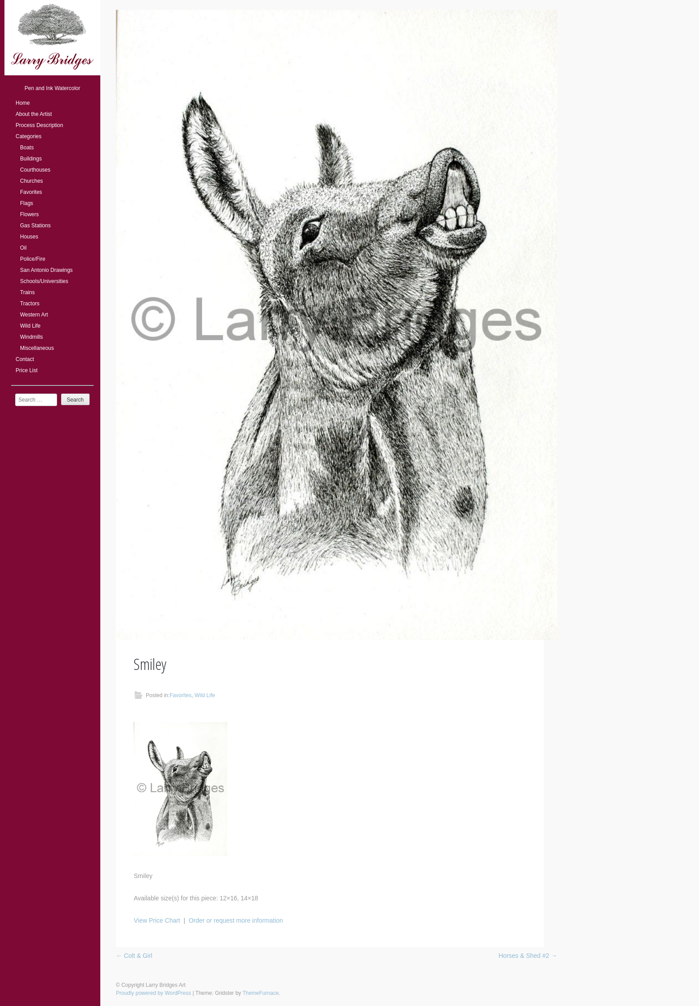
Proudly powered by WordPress (153, 993)
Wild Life (30, 326)
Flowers (29, 214)
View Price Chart (157, 920)
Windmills (31, 337)
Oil (23, 248)
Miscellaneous (37, 348)
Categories (28, 136)
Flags (26, 203)
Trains (27, 292)
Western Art (34, 315)
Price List (26, 370)
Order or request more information (236, 920)
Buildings (31, 159)
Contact (25, 359)
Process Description (39, 125)
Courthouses (35, 170)
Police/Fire (32, 259)
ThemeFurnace (261, 993)
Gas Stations (35, 225)
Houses (29, 237)
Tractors (30, 303)
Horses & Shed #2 (527, 955)
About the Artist (34, 114)
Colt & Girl (134, 955)
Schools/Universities (44, 281)
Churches (31, 181)
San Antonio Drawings (46, 270)
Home (23, 103)
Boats (27, 147)
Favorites (31, 192)
